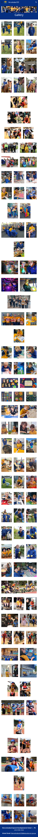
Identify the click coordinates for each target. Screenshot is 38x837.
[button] (2, 2)
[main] (19, 15)
